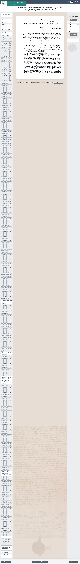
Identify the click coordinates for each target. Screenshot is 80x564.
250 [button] (8, 165)
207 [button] (10, 141)
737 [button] (5, 458)
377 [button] (5, 236)
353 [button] (5, 223)
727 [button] (10, 452)
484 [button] (2, 296)
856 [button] (2, 532)
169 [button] (5, 120)
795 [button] (2, 496)
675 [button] (8, 422)
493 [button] (5, 306)
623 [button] (8, 394)
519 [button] (10, 320)
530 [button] (8, 326)
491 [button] (10, 298)
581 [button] (2, 361)
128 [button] (2, 98)
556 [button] (2, 342)
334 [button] (8, 212)
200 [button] (2, 139)
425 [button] (5, 263)
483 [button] (10, 294)
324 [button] (2, 208)
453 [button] (5, 278)
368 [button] (2, 231)
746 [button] (8, 463)
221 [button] (5, 150)
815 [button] (10, 508)
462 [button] (8, 283)
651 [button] (8, 409)
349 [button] (5, 221)
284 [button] (2, 185)
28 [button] (8, 49)
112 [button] (2, 90)
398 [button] (8, 247)
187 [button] (10, 129)
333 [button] (5, 212)
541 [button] (5, 333)
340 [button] (2, 216)
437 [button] (5, 270)
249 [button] (5, 165)
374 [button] (8, 234)
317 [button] (5, 203)
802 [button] (8, 502)
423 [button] (10, 261)
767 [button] (2, 481)
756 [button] (2, 469)
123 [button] (10, 94)
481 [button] (5, 294)
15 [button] (2, 45)
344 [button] (2, 218)
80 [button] (2, 73)
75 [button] (2, 71)
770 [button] (10, 481)
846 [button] (8, 526)
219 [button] (10, 148)
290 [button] (8, 187)
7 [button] (11, 37)
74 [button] (10, 69)
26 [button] (4, 49)
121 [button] (5, 94)
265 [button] (5, 174)
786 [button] (10, 490)
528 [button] (2, 326)
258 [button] (8, 169)
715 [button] (10, 445)
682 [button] (5, 427)
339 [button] (10, 214)
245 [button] (5, 163)
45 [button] (2, 58)
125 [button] (5, 96)
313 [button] (5, 201)
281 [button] (5, 182)
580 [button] (10, 358)
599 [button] (8, 369)
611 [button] (8, 387)
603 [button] (10, 373)
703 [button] (10, 439)
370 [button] (8, 231)
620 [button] (10, 392)
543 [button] (10, 333)
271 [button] (10, 176)
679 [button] (8, 425)
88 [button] (8, 76)
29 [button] (10, 49)
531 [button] (10, 326)
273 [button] (5, 178)
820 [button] (2, 513)
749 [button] (5, 465)
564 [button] (2, 346)
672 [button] (10, 420)
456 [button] (2, 281)
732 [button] (2, 456)
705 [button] (5, 441)
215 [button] (10, 145)
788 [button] (5, 492)
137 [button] (5, 103)
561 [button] (5, 344)
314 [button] (8, 201)
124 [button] (2, 96)
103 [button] (10, 83)
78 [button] (8, 71)
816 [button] (2, 511)
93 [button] (8, 78)
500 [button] (2, 311)
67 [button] (6, 67)
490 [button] (8, 298)
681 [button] (2, 427)
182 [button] (8, 127)
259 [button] (10, 169)
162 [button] (8, 116)
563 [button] (10, 344)
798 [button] (10, 496)
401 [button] (5, 250)
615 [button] (8, 390)
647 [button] (8, 407)
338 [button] (8, 214)
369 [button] (5, 231)
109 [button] (5, 88)
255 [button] (10, 167)
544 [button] (2, 335)
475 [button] (10, 289)
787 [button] (2, 492)
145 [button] (5, 107)
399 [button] (10, 247)
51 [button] (4, 60)
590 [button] (5, 365)
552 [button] (2, 339)
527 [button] (10, 324)
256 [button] (2, 169)
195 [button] (10, 133)
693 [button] (2, 433)
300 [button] (2, 194)
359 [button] (10, 225)
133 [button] (5, 101)
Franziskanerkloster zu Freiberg (7, 353)
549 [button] (5, 337)
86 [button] (4, 76)
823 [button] (10, 513)
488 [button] (2, 298)
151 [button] (10, 109)
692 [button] (10, 431)
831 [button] (10, 517)
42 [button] (6, 56)
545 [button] (5, 335)
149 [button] (5, 109)
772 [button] (5, 483)
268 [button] (2, 176)
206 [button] (8, 141)
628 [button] (10, 396)
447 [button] (10, 274)
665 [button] (2, 418)
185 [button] (5, 129)
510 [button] (8, 315)
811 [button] (10, 506)
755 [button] (10, 467)
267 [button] (10, 174)
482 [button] (8, 294)
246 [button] (8, 163)
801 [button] (5, 502)
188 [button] (2, 131)
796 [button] (5, 496)
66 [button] (4, 67)
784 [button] (5, 490)
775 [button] (2, 485)
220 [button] (2, 150)
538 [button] (8, 331)
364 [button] (2, 229)
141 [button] (5, 105)
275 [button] (10, 178)
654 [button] (5, 411)
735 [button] (10, 456)
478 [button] (8, 291)
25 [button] (2, 49)
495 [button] (10, 306)
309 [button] (5, 199)
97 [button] (6, 80)
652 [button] (10, 409)
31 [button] (4, 52)
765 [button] (8, 479)
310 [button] (8, 199)
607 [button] (8, 385)
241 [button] (5, 161)
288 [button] (2, 187)
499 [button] (10, 308)
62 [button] (6, 65)
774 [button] (10, 483)
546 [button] (8, 335)
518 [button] (8, 320)
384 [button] (2, 240)
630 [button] (5, 398)
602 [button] (8, 373)
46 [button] (4, 58)
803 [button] (10, 502)
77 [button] (6, 71)
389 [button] (5, 242)
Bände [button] (37, 2)
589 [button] (2, 365)
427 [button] (10, 263)
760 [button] (5, 477)
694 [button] (5, 433)
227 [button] (10, 152)
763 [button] (2, 479)
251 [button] (10, 165)
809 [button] (5, 506)
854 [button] (8, 530)
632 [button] (10, 398)
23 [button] (8, 47)
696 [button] (10, 433)
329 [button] (5, 210)
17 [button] (6, 45)
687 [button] (8, 429)
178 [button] (8, 125)
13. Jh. (70, 24)
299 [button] (10, 191)
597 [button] (2, 369)
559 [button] (10, 342)
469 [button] (5, 287)
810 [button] (8, 506)
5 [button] (8, 37)
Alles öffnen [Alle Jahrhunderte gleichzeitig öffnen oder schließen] (73, 20)
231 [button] (10, 154)
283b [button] (9, 539)
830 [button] (8, 517)
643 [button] (8, 405)
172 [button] (2, 122)
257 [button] (5, 169)
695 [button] (8, 433)
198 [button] (8, 135)
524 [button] (2, 324)
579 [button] (8, 358)
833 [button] (5, 519)
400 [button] (2, 250)
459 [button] (10, 281)
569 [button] (5, 348)
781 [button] (8, 488)
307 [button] (10, 197)
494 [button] (8, 306)
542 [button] (8, 333)
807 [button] (10, 504)
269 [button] (5, 176)
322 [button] (8, 205)
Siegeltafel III (5, 557)
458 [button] (8, 281)
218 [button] (8, 148)
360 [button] (2, 227)
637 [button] (2, 403)
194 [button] (8, 133)
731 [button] (10, 454)
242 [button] (8, 161)
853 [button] (5, 530)
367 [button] (10, 229)
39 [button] (10, 54)
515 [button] (10, 318)
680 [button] (10, 425)
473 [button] (5, 289)
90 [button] (2, 78)
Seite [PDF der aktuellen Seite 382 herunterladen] (36, 562)
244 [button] (2, 163)
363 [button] (10, 227)
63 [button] (8, 65)
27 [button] (6, 49)
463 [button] (10, 283)
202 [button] (8, 139)
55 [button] (2, 62)
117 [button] (5, 92)
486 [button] (8, 296)
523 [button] (10, 322)
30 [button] (2, 52)
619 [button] (8, 392)
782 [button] (10, 488)
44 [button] (10, 56)
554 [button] (8, 339)
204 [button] (2, 141)
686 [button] (5, 429)
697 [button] (2, 435)
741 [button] (5, 461)
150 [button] (8, 109)
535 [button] (10, 328)
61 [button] (4, 65)
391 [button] (10, 242)
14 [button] (10, 43)
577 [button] (2, 358)
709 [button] (5, 443)
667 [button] (8, 418)
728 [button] (2, 454)
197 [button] (5, 135)
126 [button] (8, 96)
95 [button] (2, 80)
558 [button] (8, 342)
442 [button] (8, 272)
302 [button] (8, 194)
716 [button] (2, 447)
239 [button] (10, 158)
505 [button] (5, 313)
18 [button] (8, 45)
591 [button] (8, 365)
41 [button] (4, 56)
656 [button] (10, 411)
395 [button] (10, 245)
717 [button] (5, 447)
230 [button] (8, 154)
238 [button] (8, 158)
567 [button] (10, 346)
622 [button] (5, 394)
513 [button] (5, 318)
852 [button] (2, 530)
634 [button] (5, 401)
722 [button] (8, 450)
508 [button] (2, 315)
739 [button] (10, 458)
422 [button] (8, 261)
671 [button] (8, 420)
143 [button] (10, 105)
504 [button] (2, 313)
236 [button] (2, 158)
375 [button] (10, 234)
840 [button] (2, 524)
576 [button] (10, 356)
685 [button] (2, 429)
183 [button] (10, 127)
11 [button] (4, 43)
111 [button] (10, 88)
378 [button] (8, 236)
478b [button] (9, 541)
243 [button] (10, 161)
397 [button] (5, 247)
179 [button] (10, 125)
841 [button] (5, 524)
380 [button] (2, 238)
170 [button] (8, 120)
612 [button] (10, 387)
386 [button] (8, 240)
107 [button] (10, 85)
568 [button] (2, 348)
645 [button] (2, 407)
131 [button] (10, 98)
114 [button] (8, 90)
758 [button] (8, 469)
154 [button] (8, 112)
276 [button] (2, 180)
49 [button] (10, 58)
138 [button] (8, 103)
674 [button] (5, 422)
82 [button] (6, 73)
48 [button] (8, 58)
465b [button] (6, 541)
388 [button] (2, 242)
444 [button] (2, 274)
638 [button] (5, 403)
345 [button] (5, 218)
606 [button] (5, 385)
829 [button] (5, 517)
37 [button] (6, 54)
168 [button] (2, 120)
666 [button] (5, 418)
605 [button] (2, 385)
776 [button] (5, 485)
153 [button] (5, 112)
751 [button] (10, 465)
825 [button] (5, 515)
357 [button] (5, 225)
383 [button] (10, 238)
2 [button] (3, 37)
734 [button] (8, 456)
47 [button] (6, 58)
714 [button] (8, 445)
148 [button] (2, 109)
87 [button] (6, 76)
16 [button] (4, 45)
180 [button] (2, 127)
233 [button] (5, 156)
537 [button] (5, 331)
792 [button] (5, 494)
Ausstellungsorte (72, 40)
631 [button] (8, 398)
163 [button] (10, 116)
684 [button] (10, 427)
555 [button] (10, 339)
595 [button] (8, 367)
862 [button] (8, 535)
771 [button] (2, 483)
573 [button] (2, 356)
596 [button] (10, 367)
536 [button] (2, 331)
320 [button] (2, 205)
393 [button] (5, 245)
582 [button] (5, 361)
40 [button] (2, 56)
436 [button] (2, 270)
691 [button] (8, 431)
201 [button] (5, 139)
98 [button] (8, 80)
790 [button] (10, 492)
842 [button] (8, 524)
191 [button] (10, 131)
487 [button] (10, 296)
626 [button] (5, 396)
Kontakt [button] (48, 2)
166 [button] (8, 118)
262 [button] (8, 172)
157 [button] (5, 114)
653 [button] (2, 411)
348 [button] (2, 221)
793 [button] (8, 494)
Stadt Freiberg (5, 35)
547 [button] (10, 335)
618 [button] (5, 392)
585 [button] (2, 363)
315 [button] (10, 201)
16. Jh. (70, 31)
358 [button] (8, 225)
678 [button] (5, 425)
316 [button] (2, 203)
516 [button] (2, 320)
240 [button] (2, 161)
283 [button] (10, 182)
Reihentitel (4, 19)
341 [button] (5, 216)
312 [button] (2, 201)
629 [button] (2, 398)
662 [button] (5, 416)
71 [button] (4, 69)
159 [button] (10, 114)
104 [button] (2, 85)
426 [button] (8, 263)
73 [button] (8, 69)
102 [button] (8, 83)
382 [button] (8, 238)
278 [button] (8, 180)
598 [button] (5, 369)
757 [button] (5, 469)
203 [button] (10, 139)
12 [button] (6, 43)
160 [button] (2, 116)
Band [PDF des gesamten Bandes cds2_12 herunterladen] (44, 562)
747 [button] (10, 463)
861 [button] (5, 535)
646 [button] (5, 407)
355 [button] (10, 223)
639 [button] (8, 403)
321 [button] (5, 205)
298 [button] (8, 191)
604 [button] (2, 375)
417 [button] (5, 259)
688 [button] (10, 429)
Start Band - (6, 15)
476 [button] (2, 291)
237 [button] (5, 158)
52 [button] (6, 60)
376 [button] (2, 236)
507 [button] (10, 313)
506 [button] (8, 313)
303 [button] (10, 194)
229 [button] (5, 154)
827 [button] (10, 515)
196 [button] (2, 135)
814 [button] (8, 508)
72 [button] (6, 69)
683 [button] (8, 427)
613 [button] (2, 390)
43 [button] (8, 56)
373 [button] (5, 234)
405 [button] (5, 252)
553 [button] (5, 339)
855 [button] (10, 530)
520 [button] (2, 322)
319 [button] (10, 203)
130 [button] (8, 98)
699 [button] (8, 435)
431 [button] (10, 265)
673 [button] (2, 422)
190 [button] (8, 131)
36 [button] (4, 54)
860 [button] (2, 535)
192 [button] (2, 133)
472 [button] (2, 289)
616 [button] (10, 390)
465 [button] (5, 285)
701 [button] (5, 439)
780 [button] (5, 488)
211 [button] (10, 143)
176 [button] (2, 125)
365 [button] (5, 229)
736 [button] (2, 458)
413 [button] (5, 257)
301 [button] (5, 194)
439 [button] (10, 270)
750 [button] (8, 465)
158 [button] (8, 114)
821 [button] (5, 513)
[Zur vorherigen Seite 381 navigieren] (6, 562)
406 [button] (8, 252)
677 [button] (2, 425)
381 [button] (5, 238)
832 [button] (2, 519)
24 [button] (10, 47)
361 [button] (5, 227)
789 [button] (8, 492)
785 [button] (8, 490)
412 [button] (2, 257)
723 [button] (10, 450)
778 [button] (10, 485)
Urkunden (4, 32)
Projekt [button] (43, 2)
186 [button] (8, 129)
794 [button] (10, 494)
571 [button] (10, 348)
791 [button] (2, 494)
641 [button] (2, 405)
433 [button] (5, 268)
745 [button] (5, 463)
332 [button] (2, 212)
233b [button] (6, 539)
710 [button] (8, 443)
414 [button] (8, 257)
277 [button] (5, 180)
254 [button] (8, 167)
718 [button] (8, 447)
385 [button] (5, 240)
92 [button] (6, 78)
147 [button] (10, 107)
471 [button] (10, 287)
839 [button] (10, 521)
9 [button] (3, 39)
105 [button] (5, 85)
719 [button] (10, 447)
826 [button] (8, 515)
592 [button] (10, 365)
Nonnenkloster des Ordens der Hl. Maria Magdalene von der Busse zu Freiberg (6, 380)
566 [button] (8, 346)
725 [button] (5, 452)
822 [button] (8, 513)
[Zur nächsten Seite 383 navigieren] (73, 562)
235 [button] (10, 156)
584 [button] (10, 361)
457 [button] (5, 281)
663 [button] (8, 416)
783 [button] (2, 490)
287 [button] (10, 185)
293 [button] (5, 189)
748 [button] (2, 465)
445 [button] (5, 274)
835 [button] (10, 519)
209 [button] (5, 143)
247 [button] (10, 163)
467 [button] (10, 285)
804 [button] (2, 504)
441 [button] (5, 272)
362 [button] (8, 227)
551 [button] (10, 337)
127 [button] (10, 96)
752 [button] (2, 467)
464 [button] (2, 285)
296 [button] (2, 191)
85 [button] (2, 76)
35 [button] (2, 54)
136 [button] (2, 103)
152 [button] (2, 112)
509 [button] (5, 315)
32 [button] (6, 52)
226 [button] (8, 152)
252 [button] (2, 167)
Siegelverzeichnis (6, 29)
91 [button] (4, 78)
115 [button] (10, 90)
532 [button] (2, 328)
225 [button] (5, 152)
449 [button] (5, 276)
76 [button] (4, 71)
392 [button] (2, 245)
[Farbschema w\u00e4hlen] (78, 2)
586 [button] (5, 363)
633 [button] (2, 401)
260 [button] (2, 172)
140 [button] (2, 105)
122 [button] (8, 94)
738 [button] (8, 458)
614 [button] (5, 390)
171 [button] (10, 120)
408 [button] (2, 254)
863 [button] (10, 535)
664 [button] (10, 416)
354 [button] (8, 223)
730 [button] (8, 454)
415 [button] (10, 257)
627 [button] (8, 396)
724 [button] (2, 452)
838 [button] (8, 521)
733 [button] (5, 456)
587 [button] (8, 363)
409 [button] (5, 254)
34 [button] (10, 52)
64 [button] (10, 65)
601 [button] (5, 373)
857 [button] (5, 532)
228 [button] (2, 154)
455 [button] (10, 278)
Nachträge (4, 537)
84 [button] (10, 73)
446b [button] (2, 541)
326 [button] (8, 208)
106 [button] (8, 85)
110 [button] (8, 88)
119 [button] (10, 92)
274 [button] (8, 178)
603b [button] (2, 544)
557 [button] (5, 342)
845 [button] (5, 526)
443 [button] (10, 272)
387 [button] (10, 240)
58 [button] (8, 62)
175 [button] (10, 122)
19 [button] (10, 45)
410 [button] (8, 254)
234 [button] (8, 156)
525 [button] (5, 324)
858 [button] (8, 532)
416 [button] (2, 259)
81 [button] (4, 73)
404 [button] (2, 252)
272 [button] (2, 178)
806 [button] (8, 504)
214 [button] (8, 145)
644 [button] (10, 405)
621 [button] (2, 394)
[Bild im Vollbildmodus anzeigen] (64, 14)
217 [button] (5, 148)
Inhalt (3, 24)
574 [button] (5, 356)
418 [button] (8, 259)
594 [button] (5, 367)
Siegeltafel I (5, 552)
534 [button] (8, 328)
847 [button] (10, 526)
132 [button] (2, 101)
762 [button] (10, 477)
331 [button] (10, 210)
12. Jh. (70, 22)
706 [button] (8, 441)
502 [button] (8, 311)
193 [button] (5, 133)
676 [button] (10, 422)
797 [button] (8, 496)
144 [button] (2, 107)
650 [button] (5, 409)
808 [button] (2, 506)
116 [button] (2, 92)
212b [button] (2, 539)
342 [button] (8, 216)
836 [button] (2, 521)
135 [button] (10, 101)
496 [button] (2, 308)
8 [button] (1, 39)
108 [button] (2, 88)
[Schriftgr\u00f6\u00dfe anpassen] (75, 2)
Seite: (68, 1)
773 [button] (8, 483)
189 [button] (5, 131)
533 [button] (5, 328)
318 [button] (8, 203)
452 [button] (2, 278)
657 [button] (2, 414)
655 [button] (8, 411)
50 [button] (2, 60)
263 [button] (10, 172)
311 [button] (10, 199)
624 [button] (10, 394)
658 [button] (5, 414)
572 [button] (2, 350)
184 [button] (2, 129)
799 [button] (2, 499)
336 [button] (2, 214)
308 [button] (2, 199)
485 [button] (5, 296)
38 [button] (8, 54)
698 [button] (5, 435)
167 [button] (10, 118)
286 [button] (8, 185)
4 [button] (6, 37)
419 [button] (10, 259)
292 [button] (2, 189)
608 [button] (10, 385)
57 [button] (6, 62)
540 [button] (2, 333)
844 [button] (2, 526)
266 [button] (8, 174)
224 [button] (2, 152)
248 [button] (2, 165)
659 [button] (8, 414)
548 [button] (2, 337)
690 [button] (5, 431)
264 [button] (2, 174)
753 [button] (5, 467)
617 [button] (2, 392)
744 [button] (2, 463)
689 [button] (2, 431)
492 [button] (2, 306)
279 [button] (10, 180)
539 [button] (10, 331)
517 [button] (5, 320)
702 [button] (8, 439)
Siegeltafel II (5, 554)
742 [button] (8, 461)
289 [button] (5, 187)
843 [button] (10, 524)
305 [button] (5, 197)
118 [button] (8, 92)
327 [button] (10, 208)
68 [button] (8, 67)
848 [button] (2, 528)
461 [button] (5, 283)
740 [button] (2, 461)
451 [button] (10, 276)
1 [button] (1, 37)
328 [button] (2, 210)
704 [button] (2, 441)
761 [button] (8, 477)
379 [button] (10, 236)
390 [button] (8, 242)
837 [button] (5, 521)
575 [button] (8, 356)
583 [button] (8, 361)
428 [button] (2, 265)
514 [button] (8, 318)
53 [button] (8, 60)
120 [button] (2, 94)
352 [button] (2, 223)
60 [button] (2, 65)
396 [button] (2, 247)
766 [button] (10, 479)
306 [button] (8, 197)
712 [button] (2, 445)
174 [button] (8, 122)
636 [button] (10, 401)
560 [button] (2, 344)
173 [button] (5, 122)
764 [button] (5, 479)
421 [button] (5, 261)
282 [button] (8, 182)
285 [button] (5, 185)
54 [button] (10, 60)
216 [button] (2, 148)
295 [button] (10, 189)
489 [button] (5, 298)
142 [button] (8, 105)
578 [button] (5, 358)
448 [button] (2, 276)
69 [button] (10, 67)
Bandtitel (4, 22)
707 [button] (10, 441)
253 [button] (5, 167)
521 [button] (5, 322)
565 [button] (5, 346)
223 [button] (10, 150)
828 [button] (2, 517)
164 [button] (2, 118)
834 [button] (8, 519)
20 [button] (2, 47)
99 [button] (10, 80)
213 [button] (5, 145)
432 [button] (2, 268)
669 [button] (2, 420)
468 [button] (2, 287)
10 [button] (2, 43)
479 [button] (10, 291)
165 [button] (5, 118)
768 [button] (5, 481)
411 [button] (10, 254)
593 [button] (2, 367)
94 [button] (10, 78)
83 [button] (8, 73)
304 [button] (2, 197)
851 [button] (10, 528)
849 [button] (5, 528)
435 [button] (10, 268)
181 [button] (5, 127)
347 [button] (10, 218)
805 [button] (5, 504)
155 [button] (10, 112)
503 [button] (10, 311)
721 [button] (5, 450)
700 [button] (2, 439)
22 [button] (6, 47)
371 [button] (10, 231)
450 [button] (8, 276)
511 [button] (10, 315)
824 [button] (2, 515)
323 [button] (10, 205)
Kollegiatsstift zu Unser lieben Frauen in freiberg (6, 473)
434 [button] (8, 268)
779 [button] (2, 488)
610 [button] (5, 387)
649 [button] (2, 409)
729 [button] (5, 454)
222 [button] (8, 150)
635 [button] (8, 401)
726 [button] (8, 452)
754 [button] (8, 467)
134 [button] (8, 101)
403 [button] (10, 250)
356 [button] (2, 225)
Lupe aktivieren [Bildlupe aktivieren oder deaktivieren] (58, 84)
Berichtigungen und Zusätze (6, 548)
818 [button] (8, 511)
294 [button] (8, 189)
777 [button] (8, 485)
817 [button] (5, 511)
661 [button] (2, 416)
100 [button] (2, 83)
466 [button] (8, 285)
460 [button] (2, 283)
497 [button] (5, 308)
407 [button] (10, 252)
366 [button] (8, 229)
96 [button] (4, 80)
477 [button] (5, 291)
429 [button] (5, 265)
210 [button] (8, 143)
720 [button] (2, 450)
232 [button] (2, 156)
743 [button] (10, 461)
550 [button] (8, 337)
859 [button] (10, 532)
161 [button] (5, 116)
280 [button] (2, 182)
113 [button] (5, 90)
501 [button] (5, 311)
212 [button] (2, 145)
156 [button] (2, 114)
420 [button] (2, 261)
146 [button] (8, 107)
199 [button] (10, 135)
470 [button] (8, 287)
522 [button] (8, 322)
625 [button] (2, 396)
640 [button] (10, 403)
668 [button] (10, 418)
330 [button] (8, 210)
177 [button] (5, 125)
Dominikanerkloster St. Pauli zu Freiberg (7, 302)
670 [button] (5, 420)
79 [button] (10, 71)
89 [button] (10, 76)
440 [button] (2, 272)
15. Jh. (70, 29)
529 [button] (5, 326)
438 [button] (8, 270)
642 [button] (5, 405)
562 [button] (8, 344)
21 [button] (4, 47)
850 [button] (8, 528)
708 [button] (2, 443)
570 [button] (8, 348)
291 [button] (10, 187)
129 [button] (5, 98)
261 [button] (5, 172)
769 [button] (8, 481)
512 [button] (2, 318)
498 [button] (8, 308)
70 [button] (2, 69)
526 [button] (8, 324)
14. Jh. (70, 26)
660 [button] (10, 414)
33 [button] (8, 52)
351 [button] (10, 221)
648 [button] (10, 407)
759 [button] (2, 477)
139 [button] (10, 103)
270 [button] (8, 176)
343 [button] (10, 216)
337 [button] (5, 214)
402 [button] (8, 250)
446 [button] (8, 274)
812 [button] (2, 508)
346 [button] (8, 218)
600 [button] (2, 373)
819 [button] (10, 511)
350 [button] (8, 221)
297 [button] (5, 191)
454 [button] (8, 278)
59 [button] (10, 62)
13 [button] (8, 43)
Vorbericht (4, 27)
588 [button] (10, 363)
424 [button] (2, 263)
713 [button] (5, 445)
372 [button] (2, 234)
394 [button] (8, 245)
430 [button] (8, 265)
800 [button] (2, 502)
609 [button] (2, 387)
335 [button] (10, 212)
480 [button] (2, 294)
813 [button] (5, 508)
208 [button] (2, 143)
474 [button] (8, 289)
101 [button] (5, 83)
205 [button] (5, 141)
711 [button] (10, 443)
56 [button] (4, 62)
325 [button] (5, 208)
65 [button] (2, 67)
